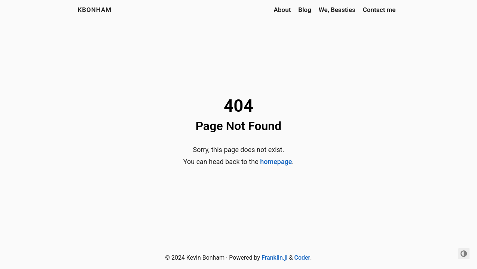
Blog (304, 9)
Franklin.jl (274, 257)
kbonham (95, 9)
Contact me (379, 9)
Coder (302, 257)
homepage (276, 162)
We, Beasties (337, 9)
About (282, 9)
